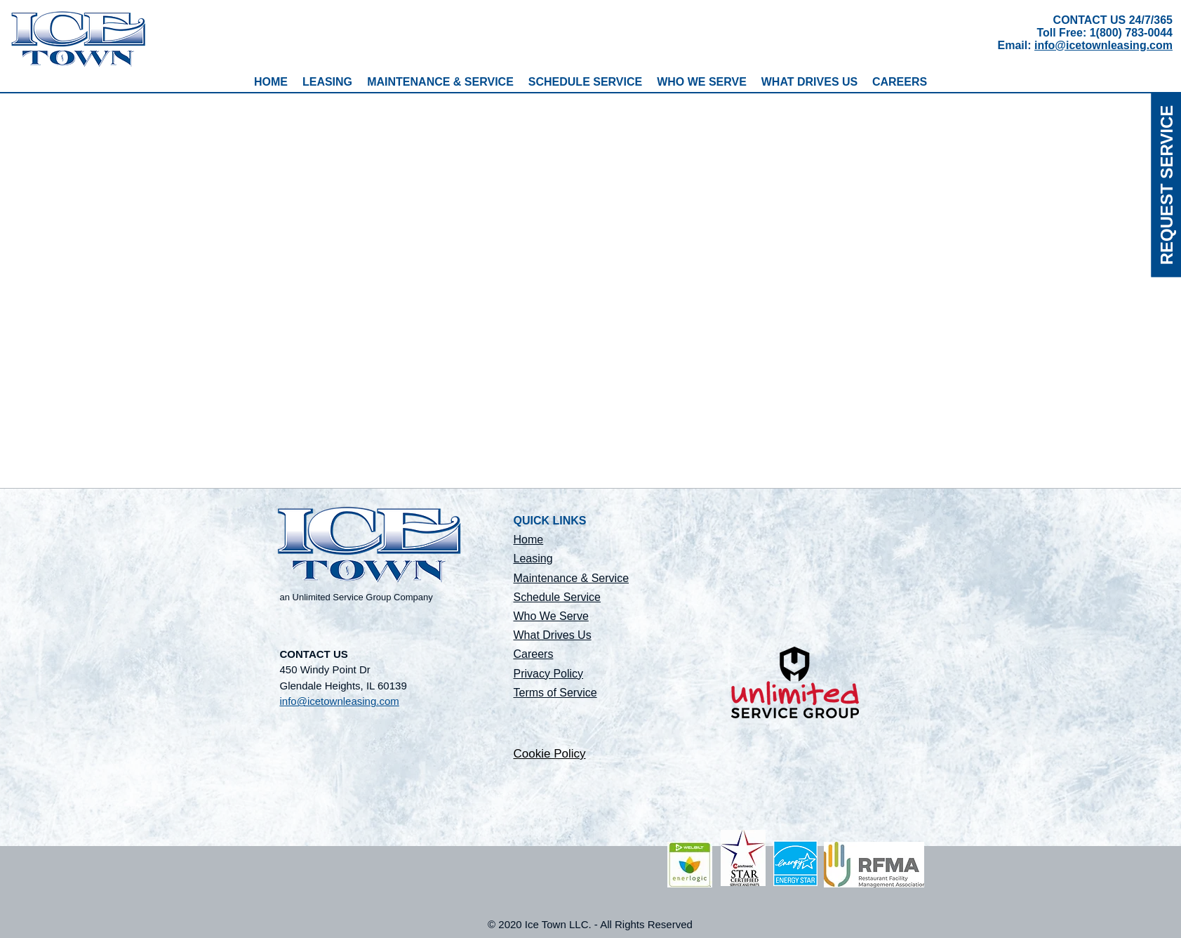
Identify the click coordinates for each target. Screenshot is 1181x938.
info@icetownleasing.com (1103, 45)
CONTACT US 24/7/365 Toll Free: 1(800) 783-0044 (1104, 26)
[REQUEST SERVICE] (1166, 185)
